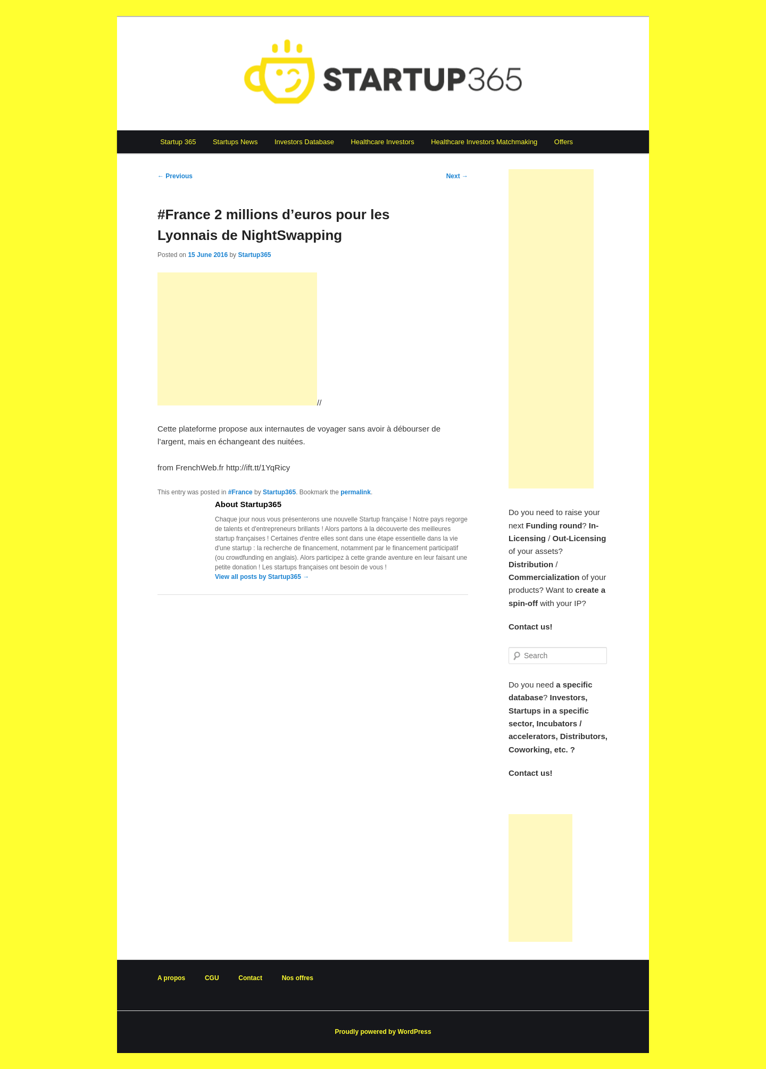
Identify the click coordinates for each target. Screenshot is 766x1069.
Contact (250, 978)
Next (457, 176)
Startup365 (254, 255)
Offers (563, 142)
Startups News (235, 142)
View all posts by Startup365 (262, 577)
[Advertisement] (237, 338)
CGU (212, 978)
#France (240, 492)
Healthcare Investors (382, 142)
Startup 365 (178, 142)
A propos (171, 978)
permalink (355, 492)
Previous (175, 176)
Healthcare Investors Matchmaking (484, 142)
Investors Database (304, 142)
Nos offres (297, 978)
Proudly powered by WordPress (383, 1031)
